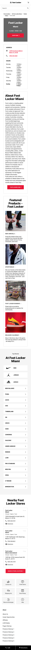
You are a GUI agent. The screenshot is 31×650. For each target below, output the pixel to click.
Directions (10, 523)
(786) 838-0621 (11, 541)
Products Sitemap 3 (8, 635)
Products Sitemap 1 (8, 629)
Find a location (7, 13)
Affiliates (5, 620)
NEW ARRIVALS (10, 233)
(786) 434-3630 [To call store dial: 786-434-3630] (13, 55)
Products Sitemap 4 (8, 638)
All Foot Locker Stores (17, 13)
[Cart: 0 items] (28, 2)
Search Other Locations (15, 571)
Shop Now (15, 35)
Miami (6, 15)
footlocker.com (15, 187)
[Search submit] (28, 8)
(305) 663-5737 (11, 521)
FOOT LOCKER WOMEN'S (13, 303)
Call (9, 648)
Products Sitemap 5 (8, 641)
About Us (5, 614)
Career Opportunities (9, 617)
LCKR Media (6, 623)
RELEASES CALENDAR (12, 335)
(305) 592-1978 (11, 561)
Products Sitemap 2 (8, 632)
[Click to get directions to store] (15, 51)
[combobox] (15, 8)
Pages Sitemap (7, 626)
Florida (25, 13)
